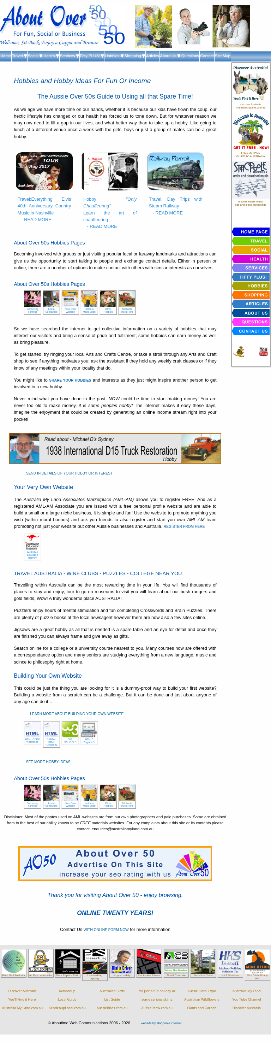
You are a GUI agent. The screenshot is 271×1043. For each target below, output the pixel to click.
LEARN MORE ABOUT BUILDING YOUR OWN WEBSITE (77, 714)
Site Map (222, 56)
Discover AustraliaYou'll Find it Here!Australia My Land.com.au (22, 999)
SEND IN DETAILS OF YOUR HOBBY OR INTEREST (69, 473)
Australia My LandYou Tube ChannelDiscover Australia (246, 999)
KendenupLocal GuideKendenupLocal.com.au (67, 999)
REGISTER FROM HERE (184, 527)
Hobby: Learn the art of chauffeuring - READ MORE (110, 212)
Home (5, 56)
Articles (152, 56)
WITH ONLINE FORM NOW (106, 930)
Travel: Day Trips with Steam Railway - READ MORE (176, 205)
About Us (170, 56)
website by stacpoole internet (161, 1023)
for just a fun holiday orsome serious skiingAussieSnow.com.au (157, 999)
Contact (207, 56)
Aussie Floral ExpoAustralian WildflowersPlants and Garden (201, 999)
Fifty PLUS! (92, 56)
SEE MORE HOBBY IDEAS (48, 762)
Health (51, 56)
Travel (19, 56)
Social (35, 56)
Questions (190, 56)
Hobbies (114, 56)
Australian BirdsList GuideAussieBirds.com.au (112, 999)
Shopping (135, 56)
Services (69, 56)
